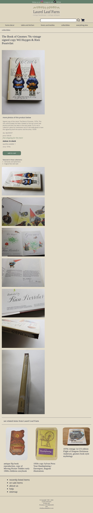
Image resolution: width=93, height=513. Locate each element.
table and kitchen (27, 25)
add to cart (12, 153)
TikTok (58, 2)
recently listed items (19, 479)
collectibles (65, 25)
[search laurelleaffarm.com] (79, 20)
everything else (82, 25)
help (11, 488)
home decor (9, 25)
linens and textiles (48, 25)
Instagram (47, 2)
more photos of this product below (17, 117)
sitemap (13, 491)
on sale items (16, 482)
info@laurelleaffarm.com (46, 508)
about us (13, 485)
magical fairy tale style (11, 164)
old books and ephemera (12, 162)
